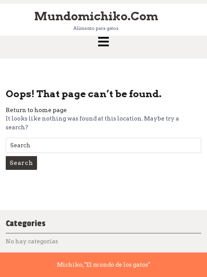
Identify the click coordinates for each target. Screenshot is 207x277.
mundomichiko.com (96, 16)
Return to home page (36, 110)
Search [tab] (21, 162)
